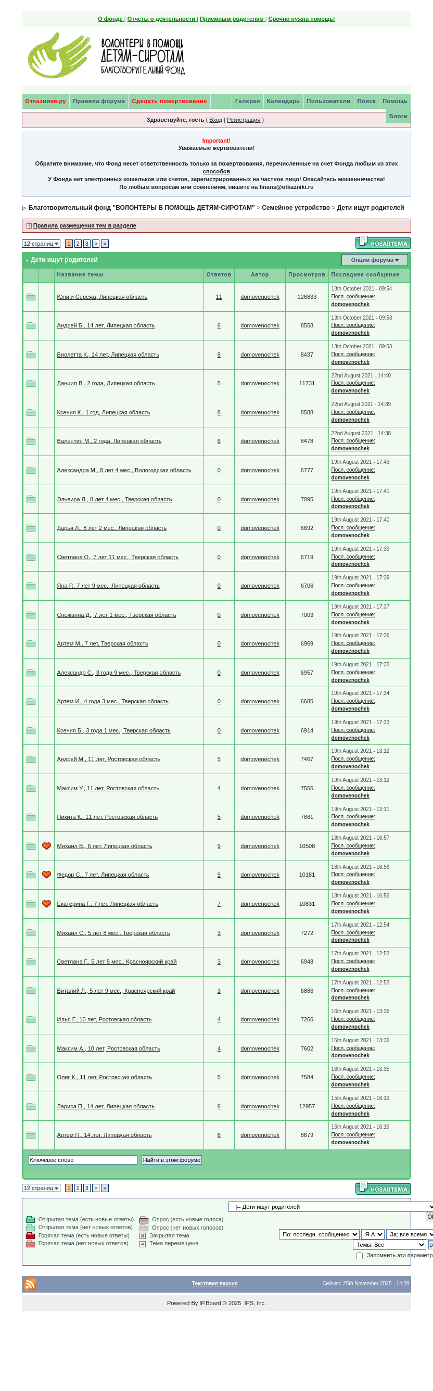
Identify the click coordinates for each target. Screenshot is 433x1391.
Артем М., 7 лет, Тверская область (102, 643)
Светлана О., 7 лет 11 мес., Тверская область (118, 557)
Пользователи (329, 101)
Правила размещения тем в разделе (84, 225)
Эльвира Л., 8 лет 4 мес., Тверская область (114, 499)
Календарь (283, 101)
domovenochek (259, 297)
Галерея (247, 101)
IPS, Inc (254, 1303)
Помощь (395, 101)
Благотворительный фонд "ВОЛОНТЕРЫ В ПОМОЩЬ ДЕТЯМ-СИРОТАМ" (142, 207)
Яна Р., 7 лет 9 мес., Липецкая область (108, 586)
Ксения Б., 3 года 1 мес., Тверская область (114, 730)
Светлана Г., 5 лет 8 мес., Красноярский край (117, 961)
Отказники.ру (46, 101)
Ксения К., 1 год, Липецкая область (103, 412)
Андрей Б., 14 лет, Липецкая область (106, 325)
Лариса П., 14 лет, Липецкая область (106, 1106)
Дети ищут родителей (370, 207)
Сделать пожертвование (169, 101)
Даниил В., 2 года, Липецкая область (106, 383)
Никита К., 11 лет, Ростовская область (107, 817)
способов (216, 171)
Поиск (367, 101)
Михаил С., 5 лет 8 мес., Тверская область (113, 933)
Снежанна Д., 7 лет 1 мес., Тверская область (116, 615)
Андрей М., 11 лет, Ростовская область (109, 759)
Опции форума (372, 260)
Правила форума (99, 101)
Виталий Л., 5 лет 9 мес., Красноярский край (116, 991)
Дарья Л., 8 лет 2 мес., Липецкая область (112, 528)
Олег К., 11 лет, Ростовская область (104, 1077)
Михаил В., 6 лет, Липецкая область (104, 846)
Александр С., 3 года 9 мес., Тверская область (119, 672)
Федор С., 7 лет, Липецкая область (103, 874)
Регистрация (243, 120)
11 (219, 297)
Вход (215, 120)
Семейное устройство (296, 207)
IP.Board (210, 1303)
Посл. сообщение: (353, 296)
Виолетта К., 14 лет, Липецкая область (108, 354)
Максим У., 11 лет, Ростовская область (108, 788)
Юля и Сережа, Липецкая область (102, 297)
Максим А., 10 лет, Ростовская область (108, 1048)
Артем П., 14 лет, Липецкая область (104, 1135)
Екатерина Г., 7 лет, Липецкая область (108, 904)
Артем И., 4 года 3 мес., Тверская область (113, 701)
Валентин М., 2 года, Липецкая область (109, 441)
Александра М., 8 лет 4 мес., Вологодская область (124, 470)
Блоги (398, 116)
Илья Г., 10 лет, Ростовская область (104, 1019)
